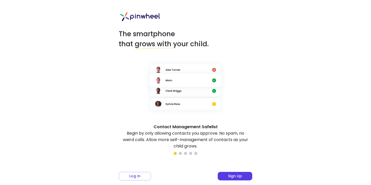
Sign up (235, 176)
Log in (134, 176)
